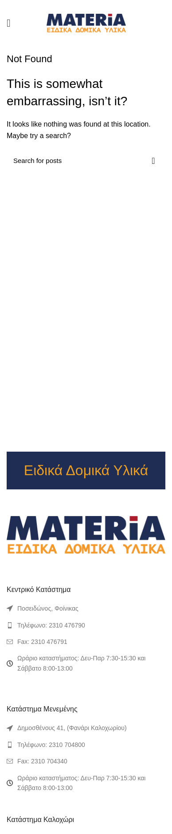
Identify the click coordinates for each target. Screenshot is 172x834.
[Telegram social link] (101, 6)
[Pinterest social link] (86, 6)
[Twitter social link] (78, 6)
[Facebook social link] (70, 6)
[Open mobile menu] (8, 23)
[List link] (86, 625)
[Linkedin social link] (94, 6)
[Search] (86, 161)
